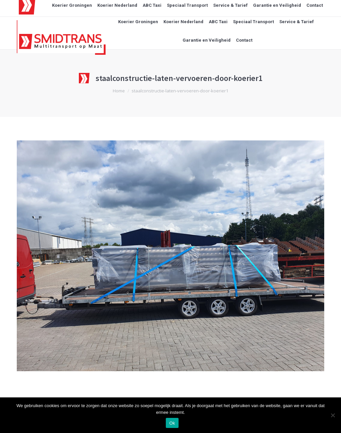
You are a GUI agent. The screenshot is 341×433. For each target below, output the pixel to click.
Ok (172, 423)
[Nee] (332, 415)
